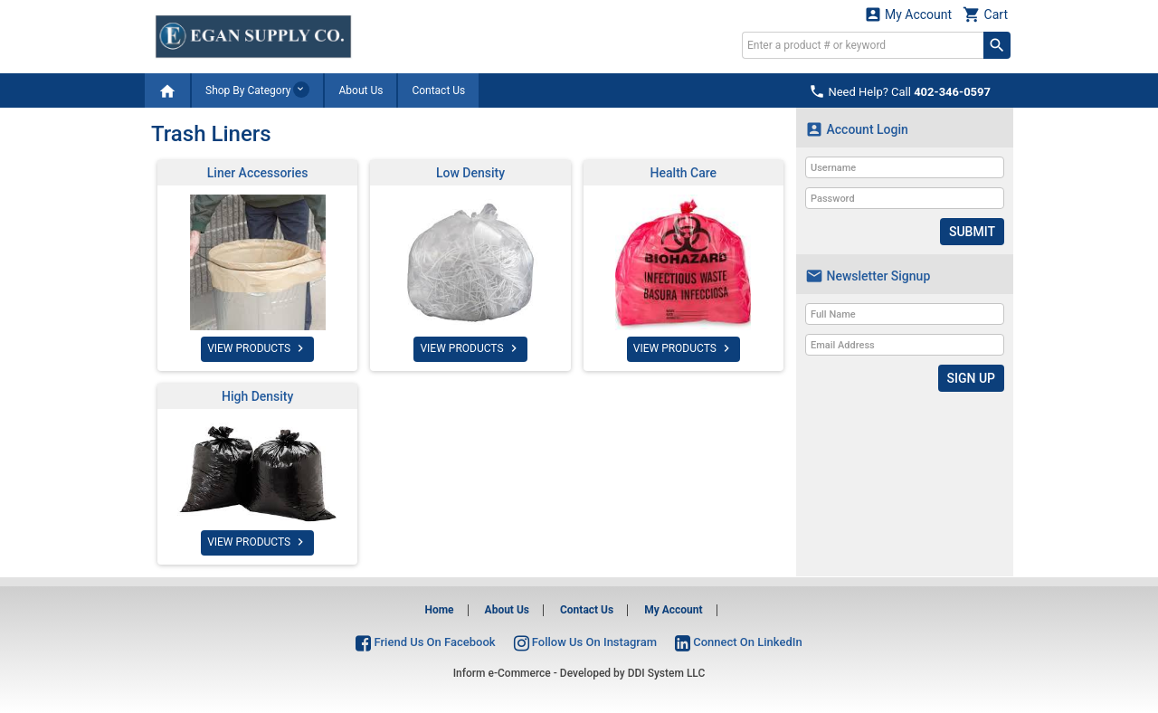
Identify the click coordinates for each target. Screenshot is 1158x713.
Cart (985, 14)
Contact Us (438, 90)
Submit (972, 231)
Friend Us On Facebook (425, 642)
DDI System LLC (667, 673)
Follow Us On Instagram (585, 642)
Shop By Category (257, 89)
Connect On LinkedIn (738, 642)
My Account (908, 14)
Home (438, 610)
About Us (360, 90)
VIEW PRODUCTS (257, 348)
